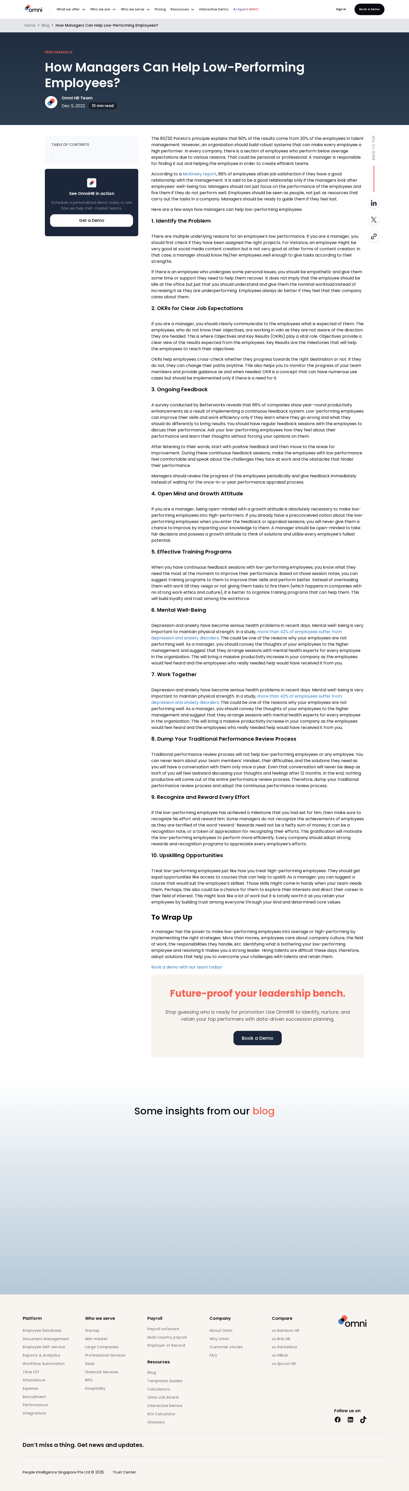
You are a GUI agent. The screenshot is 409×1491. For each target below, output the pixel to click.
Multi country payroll (167, 1337)
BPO (89, 1380)
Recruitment (34, 1396)
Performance (35, 1404)
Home (30, 25)
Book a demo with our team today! (186, 967)
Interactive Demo (213, 9)
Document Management (46, 1338)
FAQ (213, 1355)
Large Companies (102, 1347)
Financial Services (101, 1372)
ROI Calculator (161, 1414)
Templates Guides (164, 1380)
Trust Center (124, 1472)
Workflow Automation (44, 1363)
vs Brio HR (281, 1338)
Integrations (34, 1413)
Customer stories (226, 1347)
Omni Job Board (162, 1397)
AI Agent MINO (245, 9)
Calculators (158, 1389)
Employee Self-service (44, 1347)
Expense (30, 1388)
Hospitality (95, 1388)
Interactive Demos (164, 1405)
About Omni (220, 1330)
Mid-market (96, 1338)
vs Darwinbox (284, 1347)
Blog (45, 25)
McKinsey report (199, 174)
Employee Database (42, 1330)
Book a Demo (369, 9)
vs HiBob (280, 1355)
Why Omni (218, 1338)
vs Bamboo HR (285, 1330)
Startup (92, 1330)
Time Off (31, 1372)
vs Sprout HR (284, 1363)
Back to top (373, 147)
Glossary (156, 1422)
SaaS (89, 1363)
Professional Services (105, 1355)
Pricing (160, 9)
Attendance (34, 1380)
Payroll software (163, 1329)
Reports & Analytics (41, 1355)
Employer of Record (166, 1345)
